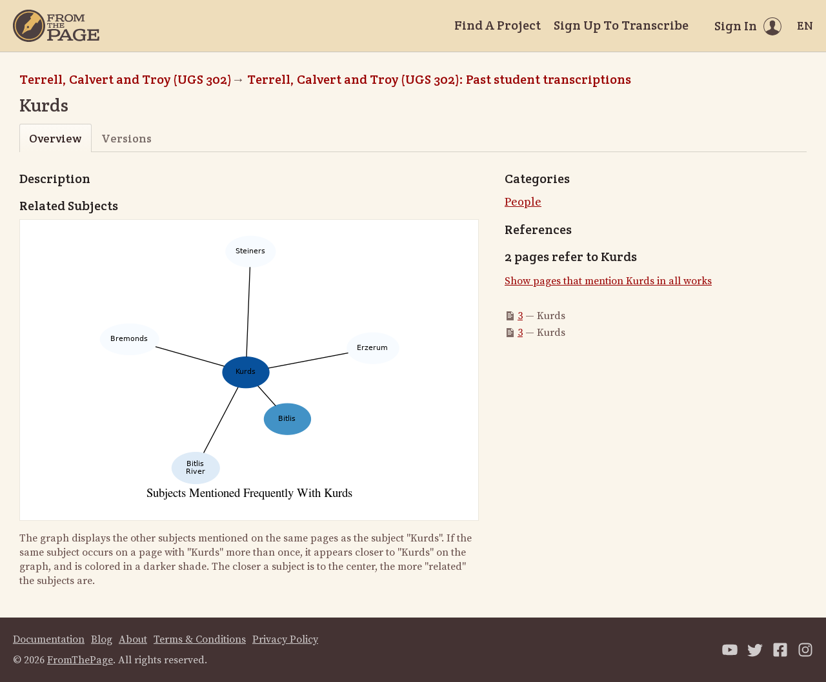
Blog (101, 639)
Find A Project (497, 25)
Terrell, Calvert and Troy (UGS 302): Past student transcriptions (439, 79)
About (133, 639)
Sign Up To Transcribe (621, 25)
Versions (126, 138)
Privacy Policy (285, 639)
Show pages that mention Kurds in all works (608, 281)
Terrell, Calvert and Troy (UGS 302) (125, 79)
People (523, 202)
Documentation (49, 639)
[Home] (56, 26)
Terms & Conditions (200, 639)
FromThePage (80, 660)
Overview (55, 138)
